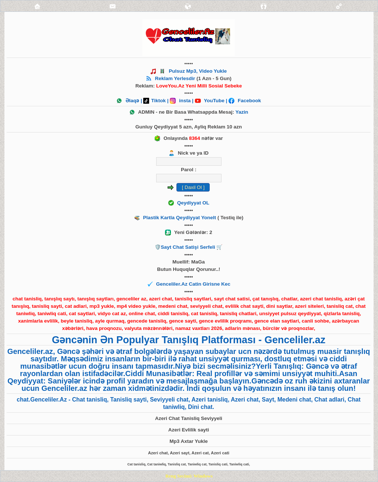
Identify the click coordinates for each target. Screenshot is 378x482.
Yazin (242, 112)
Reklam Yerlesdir (175, 78)
